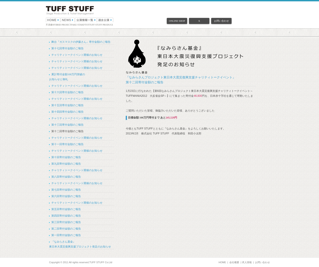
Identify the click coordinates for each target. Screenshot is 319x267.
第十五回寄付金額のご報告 (67, 105)
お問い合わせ (221, 20)
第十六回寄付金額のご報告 (67, 92)
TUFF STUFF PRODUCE (101, 25)
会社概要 (234, 262)
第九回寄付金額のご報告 (66, 163)
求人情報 (247, 262)
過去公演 (105, 19)
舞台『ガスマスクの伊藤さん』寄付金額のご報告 (81, 41)
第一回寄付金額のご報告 (66, 235)
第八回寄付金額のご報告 (66, 176)
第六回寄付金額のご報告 (66, 196)
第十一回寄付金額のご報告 (67, 144)
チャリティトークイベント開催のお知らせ (76, 54)
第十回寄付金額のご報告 (66, 157)
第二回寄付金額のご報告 (66, 228)
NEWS (68, 19)
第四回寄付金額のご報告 (66, 215)
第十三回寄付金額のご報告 (67, 124)
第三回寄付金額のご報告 (66, 222)
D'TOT (86, 25)
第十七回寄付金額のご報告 (67, 48)
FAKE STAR (77, 25)
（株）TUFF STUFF (70, 10)
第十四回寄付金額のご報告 (67, 111)
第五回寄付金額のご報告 (66, 209)
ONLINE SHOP (177, 20)
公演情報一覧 (86, 19)
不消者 (49, 25)
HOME (53, 19)
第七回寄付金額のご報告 (66, 189)
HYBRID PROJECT (61, 25)
